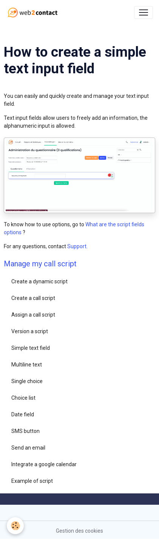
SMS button (25, 431)
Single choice (27, 381)
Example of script (32, 481)
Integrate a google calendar (44, 464)
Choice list (23, 398)
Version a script (29, 331)
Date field (22, 414)
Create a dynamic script (39, 281)
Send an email (28, 448)
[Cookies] (15, 525)
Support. (77, 246)
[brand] (34, 12)
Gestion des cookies (79, 531)
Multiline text (26, 365)
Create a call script (33, 298)
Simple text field (30, 348)
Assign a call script (33, 315)
